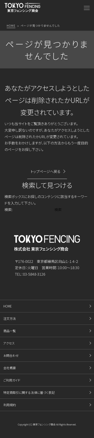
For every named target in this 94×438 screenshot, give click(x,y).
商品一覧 (9, 331)
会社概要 (9, 368)
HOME (7, 306)
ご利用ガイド (11, 380)
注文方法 (9, 318)
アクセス (9, 343)
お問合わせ (11, 355)
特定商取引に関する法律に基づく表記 (29, 392)
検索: (8, 209)
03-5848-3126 (34, 274)
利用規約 (9, 405)
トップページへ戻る (45, 171)
